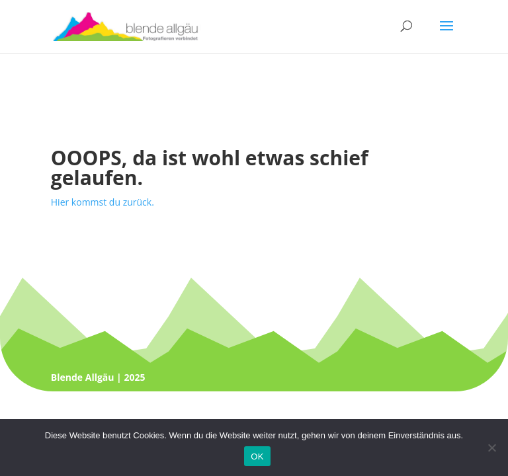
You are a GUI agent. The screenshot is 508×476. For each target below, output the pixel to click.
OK (257, 456)
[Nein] (491, 447)
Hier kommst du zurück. (102, 202)
